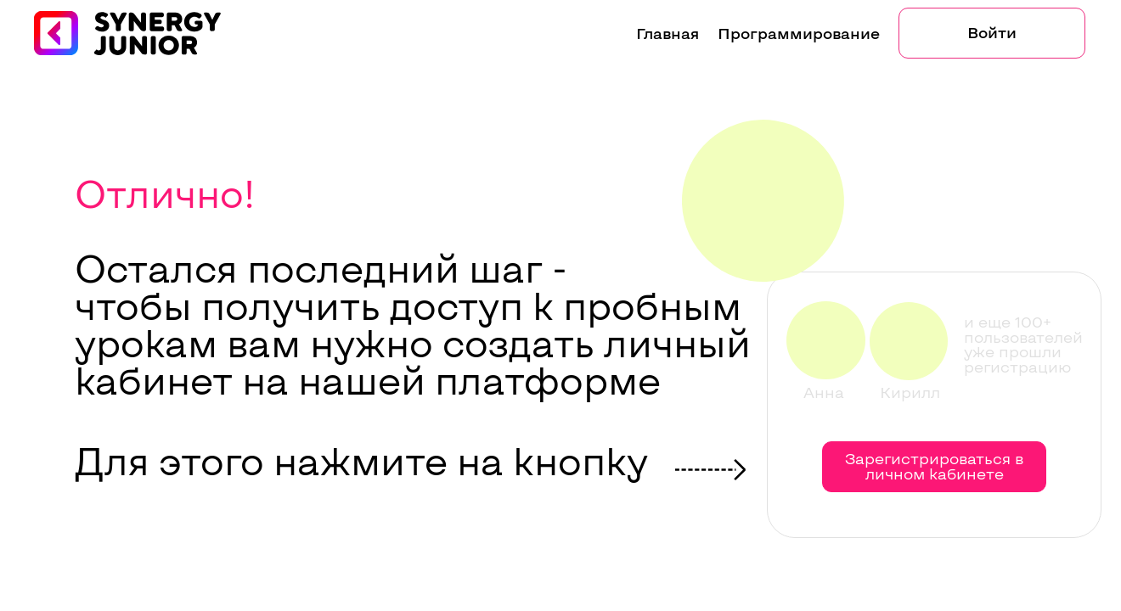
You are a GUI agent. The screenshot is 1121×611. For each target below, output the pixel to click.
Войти (992, 32)
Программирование (799, 33)
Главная (667, 33)
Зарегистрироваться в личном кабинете (934, 466)
